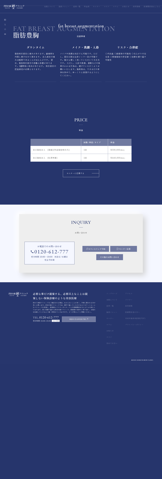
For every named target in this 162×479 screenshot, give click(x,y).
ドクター (129, 299)
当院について (111, 299)
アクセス (129, 293)
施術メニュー (111, 312)
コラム (109, 324)
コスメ (109, 337)
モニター (110, 318)
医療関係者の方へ (132, 312)
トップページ (111, 293)
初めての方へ (111, 343)
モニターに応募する (75, 173)
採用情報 (129, 306)
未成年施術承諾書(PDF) (135, 318)
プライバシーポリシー (134, 324)
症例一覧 (110, 306)
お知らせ (110, 330)
